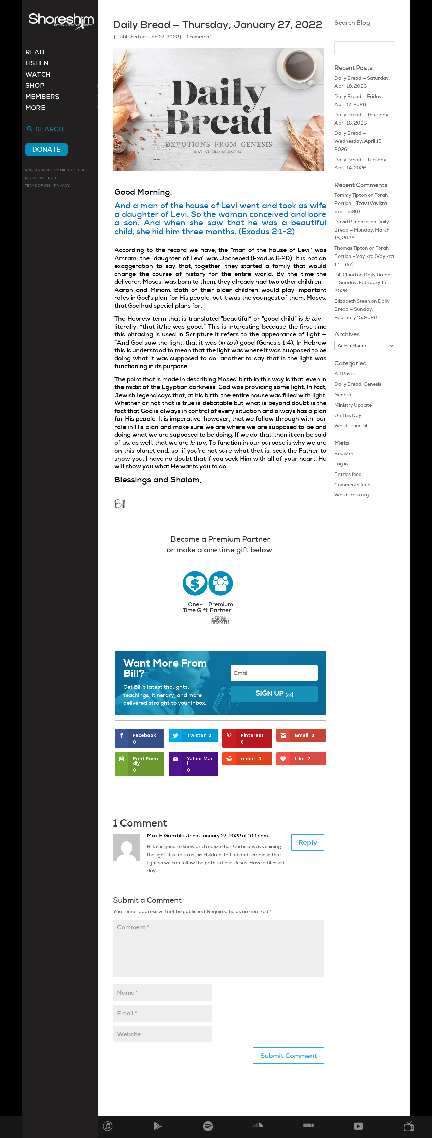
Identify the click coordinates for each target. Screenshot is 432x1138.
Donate (46, 150)
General (343, 394)
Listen (37, 65)
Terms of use (38, 186)
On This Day (347, 415)
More (35, 109)
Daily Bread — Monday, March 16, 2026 (361, 230)
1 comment (199, 37)
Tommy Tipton (350, 195)
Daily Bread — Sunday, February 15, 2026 (362, 283)
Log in (341, 464)
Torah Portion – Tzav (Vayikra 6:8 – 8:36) (361, 203)
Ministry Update (353, 405)
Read (34, 54)
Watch (38, 76)
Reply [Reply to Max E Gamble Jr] (307, 842)
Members (42, 98)
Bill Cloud (345, 275)
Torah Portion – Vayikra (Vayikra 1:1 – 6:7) (364, 256)
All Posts (344, 374)
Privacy (61, 186)
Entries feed (348, 474)
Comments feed (352, 485)
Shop (34, 87)
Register (344, 453)
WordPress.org (351, 495)
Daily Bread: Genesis (357, 384)
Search (49, 130)
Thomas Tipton (351, 248)
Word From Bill (351, 426)
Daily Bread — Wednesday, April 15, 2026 (358, 141)
